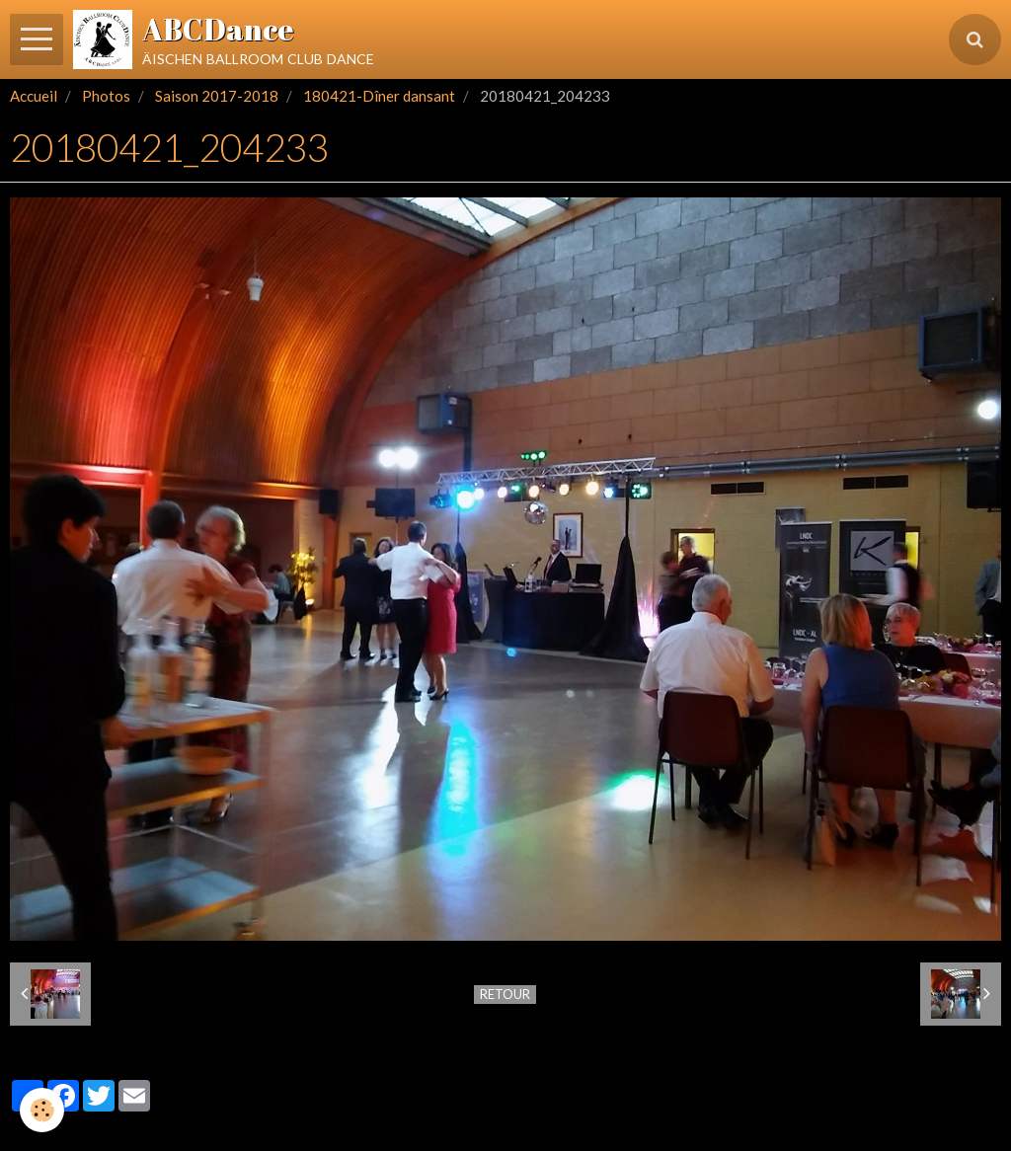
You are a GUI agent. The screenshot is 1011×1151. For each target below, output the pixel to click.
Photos (106, 96)
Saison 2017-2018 (216, 96)
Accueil (33, 96)
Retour (505, 994)
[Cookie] (42, 1110)
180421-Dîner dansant (379, 96)
